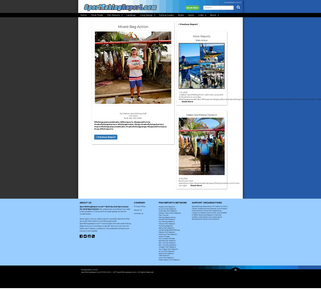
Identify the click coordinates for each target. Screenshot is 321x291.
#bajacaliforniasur (157, 126)
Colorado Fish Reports (168, 211)
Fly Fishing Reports (167, 221)
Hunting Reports (166, 226)
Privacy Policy (140, 206)
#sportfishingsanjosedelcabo (110, 126)
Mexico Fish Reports (167, 232)
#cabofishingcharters (105, 124)
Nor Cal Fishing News (167, 245)
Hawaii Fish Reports (167, 224)
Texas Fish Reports (166, 253)
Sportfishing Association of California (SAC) (210, 206)
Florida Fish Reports (167, 219)
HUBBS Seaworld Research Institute (206, 215)
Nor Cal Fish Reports (167, 243)
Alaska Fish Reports (167, 207)
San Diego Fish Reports (168, 249)
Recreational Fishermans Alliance (205, 219)
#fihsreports (126, 122)
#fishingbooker (126, 124)
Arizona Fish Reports (167, 209)
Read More (187, 101)
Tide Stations (164, 255)
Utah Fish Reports (166, 257)
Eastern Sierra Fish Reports (170, 213)
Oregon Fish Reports (167, 247)
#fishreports (106, 129)
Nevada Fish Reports (167, 241)
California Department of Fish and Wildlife (209, 213)
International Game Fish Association (207, 210)
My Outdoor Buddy (167, 238)
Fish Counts (163, 215)
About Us (138, 210)
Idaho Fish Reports (166, 228)
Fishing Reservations (167, 217)
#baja (137, 124)
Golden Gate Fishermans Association (207, 217)
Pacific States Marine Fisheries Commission (209, 208)
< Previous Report (105, 137)
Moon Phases (164, 236)
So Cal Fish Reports (167, 251)
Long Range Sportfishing (169, 230)
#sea (97, 129)
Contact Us (138, 213)
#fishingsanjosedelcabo (107, 122)
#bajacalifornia (142, 122)
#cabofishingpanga (136, 126)
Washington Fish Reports (169, 260)
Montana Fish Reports (168, 234)
